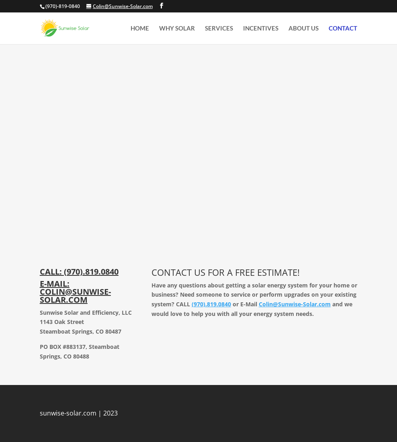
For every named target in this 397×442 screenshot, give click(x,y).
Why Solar (177, 28)
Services (219, 28)
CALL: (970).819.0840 (79, 271)
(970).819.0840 (211, 304)
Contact (343, 28)
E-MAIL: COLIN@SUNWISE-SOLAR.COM (75, 291)
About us (304, 28)
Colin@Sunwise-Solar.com (295, 304)
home (140, 28)
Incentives (260, 28)
